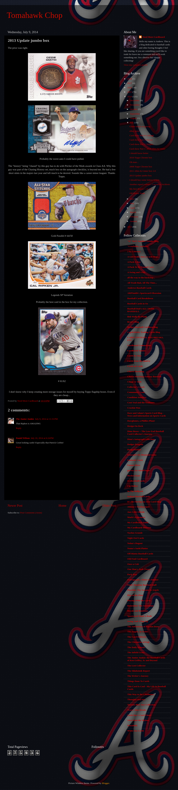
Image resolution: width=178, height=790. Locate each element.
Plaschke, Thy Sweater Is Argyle (143, 590)
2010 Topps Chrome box (141, 157)
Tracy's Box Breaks (136, 710)
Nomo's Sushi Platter (137, 548)
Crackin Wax (133, 408)
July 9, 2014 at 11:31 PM (46, 419)
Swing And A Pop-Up (137, 621)
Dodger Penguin (135, 444)
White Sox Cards (135, 730)
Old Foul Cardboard (137, 559)
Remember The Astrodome (140, 605)
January (134, 221)
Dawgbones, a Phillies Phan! (141, 421)
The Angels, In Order (137, 631)
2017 (129, 83)
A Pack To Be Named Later (140, 267)
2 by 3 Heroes (134, 251)
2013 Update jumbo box (141, 175)
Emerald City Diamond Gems (141, 455)
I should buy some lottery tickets (145, 180)
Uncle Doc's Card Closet (139, 715)
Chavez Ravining (135, 371)
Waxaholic (132, 725)
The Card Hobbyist (136, 637)
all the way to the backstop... (141, 277)
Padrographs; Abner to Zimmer (143, 579)
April (132, 208)
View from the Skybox (138, 720)
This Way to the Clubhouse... (141, 694)
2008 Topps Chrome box (141, 166)
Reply (18, 428)
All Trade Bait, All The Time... (142, 282)
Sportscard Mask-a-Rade (139, 616)
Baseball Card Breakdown (140, 298)
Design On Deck (135, 426)
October (134, 109)
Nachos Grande (135, 533)
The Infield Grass (135, 652)
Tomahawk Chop (35, 15)
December (135, 100)
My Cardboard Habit (137, 522)
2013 (129, 226)
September (135, 113)
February (134, 216)
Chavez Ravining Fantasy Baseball (144, 376)
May (132, 203)
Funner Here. (134, 465)
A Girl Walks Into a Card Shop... (143, 256)
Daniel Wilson (23, 438)
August (133, 118)
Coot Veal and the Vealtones (141, 402)
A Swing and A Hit (136, 272)
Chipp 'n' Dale (134, 381)
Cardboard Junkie (136, 350)
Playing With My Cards (139, 600)
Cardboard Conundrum (139, 345)
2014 (129, 96)
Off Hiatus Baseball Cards (140, 553)
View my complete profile (136, 65)
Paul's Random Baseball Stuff (141, 585)
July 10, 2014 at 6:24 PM (42, 438)
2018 (129, 78)
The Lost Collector (136, 665)
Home (62, 505)
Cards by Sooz (134, 355)
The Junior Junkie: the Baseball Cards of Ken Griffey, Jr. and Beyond (146, 659)
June (132, 199)
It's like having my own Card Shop (144, 501)
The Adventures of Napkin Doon (143, 626)
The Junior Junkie (25, 419)
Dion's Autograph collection (141, 439)
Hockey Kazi (133, 475)
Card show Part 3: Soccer (141, 140)
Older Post (109, 505)
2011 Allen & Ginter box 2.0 (143, 171)
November (135, 105)
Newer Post (15, 505)
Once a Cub (133, 564)
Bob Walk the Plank (137, 316)
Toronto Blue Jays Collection (141, 704)
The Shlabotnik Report (138, 671)
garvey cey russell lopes (138, 470)
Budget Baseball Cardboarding (142, 327)
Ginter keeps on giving (140, 126)
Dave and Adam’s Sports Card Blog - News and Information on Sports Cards (146, 414)
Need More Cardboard (153, 37)
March (133, 212)
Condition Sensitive (136, 397)
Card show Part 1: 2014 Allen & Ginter (147, 149)
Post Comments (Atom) (31, 512)
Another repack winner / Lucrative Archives (150, 184)
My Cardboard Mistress (139, 527)
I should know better (139, 153)
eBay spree (135, 131)
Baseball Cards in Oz (137, 303)
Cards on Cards (135, 366)
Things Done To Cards (138, 681)
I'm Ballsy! (132, 486)
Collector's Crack (136, 387)
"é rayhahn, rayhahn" (138, 246)
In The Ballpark (135, 491)
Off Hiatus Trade (137, 193)
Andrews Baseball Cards (139, 288)
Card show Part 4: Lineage (142, 135)
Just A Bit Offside (136, 512)
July (132, 122)
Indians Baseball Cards (138, 496)
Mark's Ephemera (136, 517)
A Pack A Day (134, 262)
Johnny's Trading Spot (138, 506)
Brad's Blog (133, 322)
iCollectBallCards (136, 481)
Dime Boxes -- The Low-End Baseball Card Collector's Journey (145, 432)
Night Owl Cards (135, 538)
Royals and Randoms (137, 611)
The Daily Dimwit (136, 647)
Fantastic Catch (135, 460)
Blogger (105, 783)
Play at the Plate (135, 595)
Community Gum (136, 392)
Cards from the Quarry (138, 361)
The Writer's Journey (138, 676)
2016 (129, 87)
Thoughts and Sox (136, 699)
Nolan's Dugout (135, 543)
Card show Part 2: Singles (141, 144)
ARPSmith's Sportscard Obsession (144, 293)
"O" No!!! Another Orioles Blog (143, 241)
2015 (129, 92)
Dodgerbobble (134, 449)
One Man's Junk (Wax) (138, 569)
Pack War (132, 574)
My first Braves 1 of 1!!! (141, 189)
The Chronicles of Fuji (138, 642)
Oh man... (134, 162)
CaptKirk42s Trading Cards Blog (143, 332)
